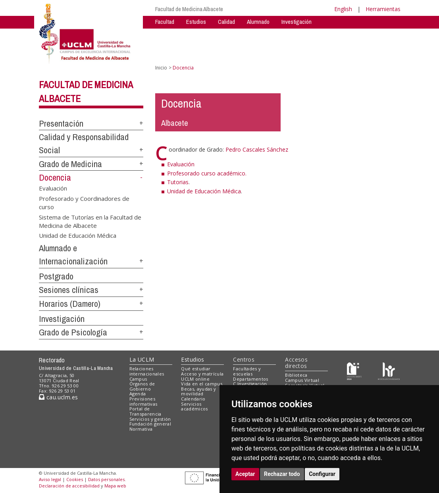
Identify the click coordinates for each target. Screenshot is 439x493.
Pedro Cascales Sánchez (256, 149)
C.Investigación (250, 384)
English (343, 9)
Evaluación (53, 188)
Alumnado (258, 21)
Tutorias (178, 182)
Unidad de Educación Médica (77, 235)
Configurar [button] (322, 474)
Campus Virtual (302, 380)
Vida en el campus (201, 384)
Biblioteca (296, 375)
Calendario (193, 399)
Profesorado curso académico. (206, 173)
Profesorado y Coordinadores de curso (84, 202)
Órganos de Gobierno (142, 386)
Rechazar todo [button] (282, 474)
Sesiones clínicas (68, 290)
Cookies (74, 479)
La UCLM (141, 359)
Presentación (61, 123)
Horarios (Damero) (69, 304)
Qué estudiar (195, 369)
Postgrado (56, 276)
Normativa (141, 429)
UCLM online (195, 379)
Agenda (137, 394)
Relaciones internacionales (146, 371)
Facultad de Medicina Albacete (189, 9)
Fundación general (150, 424)
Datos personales (106, 479)
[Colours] (389, 370)
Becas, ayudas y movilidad (198, 391)
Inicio (161, 67)
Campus (138, 379)
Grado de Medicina (70, 164)
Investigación (296, 21)
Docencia (55, 177)
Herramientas (383, 9)
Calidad (226, 21)
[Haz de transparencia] (354, 370)
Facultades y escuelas (247, 371)
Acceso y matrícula (202, 374)
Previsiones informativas (143, 401)
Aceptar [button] (245, 474)
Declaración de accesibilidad (69, 486)
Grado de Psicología (73, 332)
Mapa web (115, 486)
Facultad (164, 21)
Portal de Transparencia (145, 411)
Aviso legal (50, 479)
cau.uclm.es (58, 397)
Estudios (196, 21)
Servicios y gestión (150, 419)
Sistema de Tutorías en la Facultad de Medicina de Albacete (90, 221)
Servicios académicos (194, 406)
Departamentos (250, 379)
